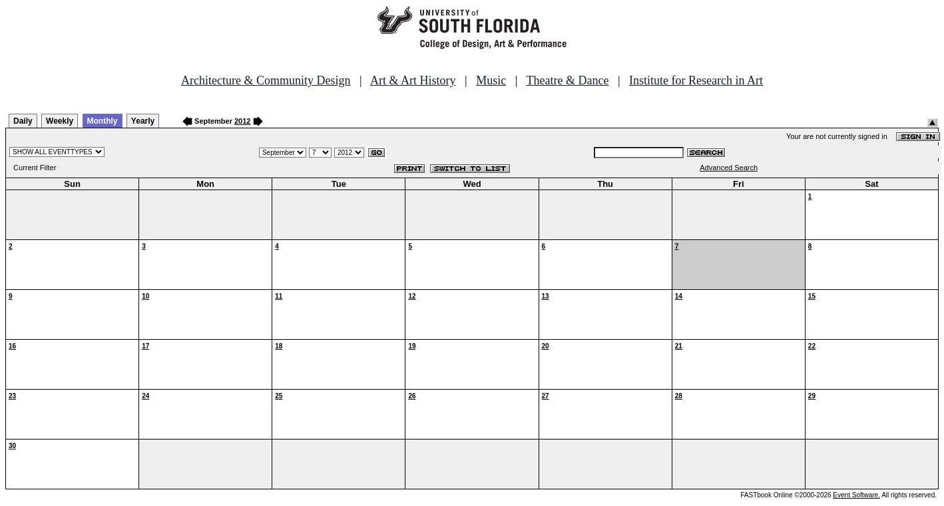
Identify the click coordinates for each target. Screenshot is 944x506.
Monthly (102, 121)
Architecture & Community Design (265, 80)
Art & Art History (413, 80)
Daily (23, 121)
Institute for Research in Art (696, 80)
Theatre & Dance (567, 80)
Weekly (59, 121)
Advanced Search (729, 168)
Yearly (142, 121)
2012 (242, 121)
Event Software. (856, 495)
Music (491, 80)
